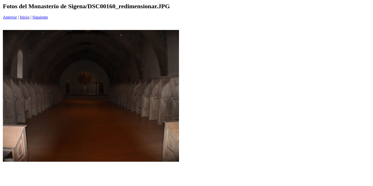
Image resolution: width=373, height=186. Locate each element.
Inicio (24, 17)
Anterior (10, 17)
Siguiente (40, 17)
